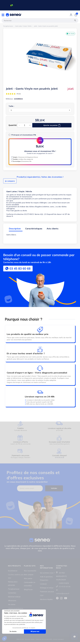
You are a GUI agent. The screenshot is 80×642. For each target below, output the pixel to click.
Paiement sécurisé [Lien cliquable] (47, 592)
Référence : (9, 99)
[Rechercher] (40, 20)
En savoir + (49, 153)
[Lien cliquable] (39, 5)
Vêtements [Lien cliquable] (12, 601)
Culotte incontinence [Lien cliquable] (15, 608)
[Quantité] (25, 125)
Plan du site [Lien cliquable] (29, 566)
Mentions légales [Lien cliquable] (46, 599)
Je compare (10, 181)
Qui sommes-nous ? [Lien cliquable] (47, 573)
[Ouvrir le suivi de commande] (74, 636)
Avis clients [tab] (52, 228)
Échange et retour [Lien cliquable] (46, 588)
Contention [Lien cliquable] (12, 593)
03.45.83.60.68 (59, 457)
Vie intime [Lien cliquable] (11, 604)
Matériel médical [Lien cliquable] (14, 597)
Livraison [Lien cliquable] (43, 584)
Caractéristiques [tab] (33, 228)
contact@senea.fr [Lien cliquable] (62, 593)
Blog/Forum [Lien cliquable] (28, 590)
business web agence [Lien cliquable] (58, 639)
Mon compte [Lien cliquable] (28, 575)
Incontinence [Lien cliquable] (12, 571)
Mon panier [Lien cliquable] (28, 578)
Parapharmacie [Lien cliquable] (13, 589)
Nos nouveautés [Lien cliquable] (30, 571)
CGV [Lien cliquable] (41, 595)
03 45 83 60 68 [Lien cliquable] (64, 587)
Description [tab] (15, 228)
